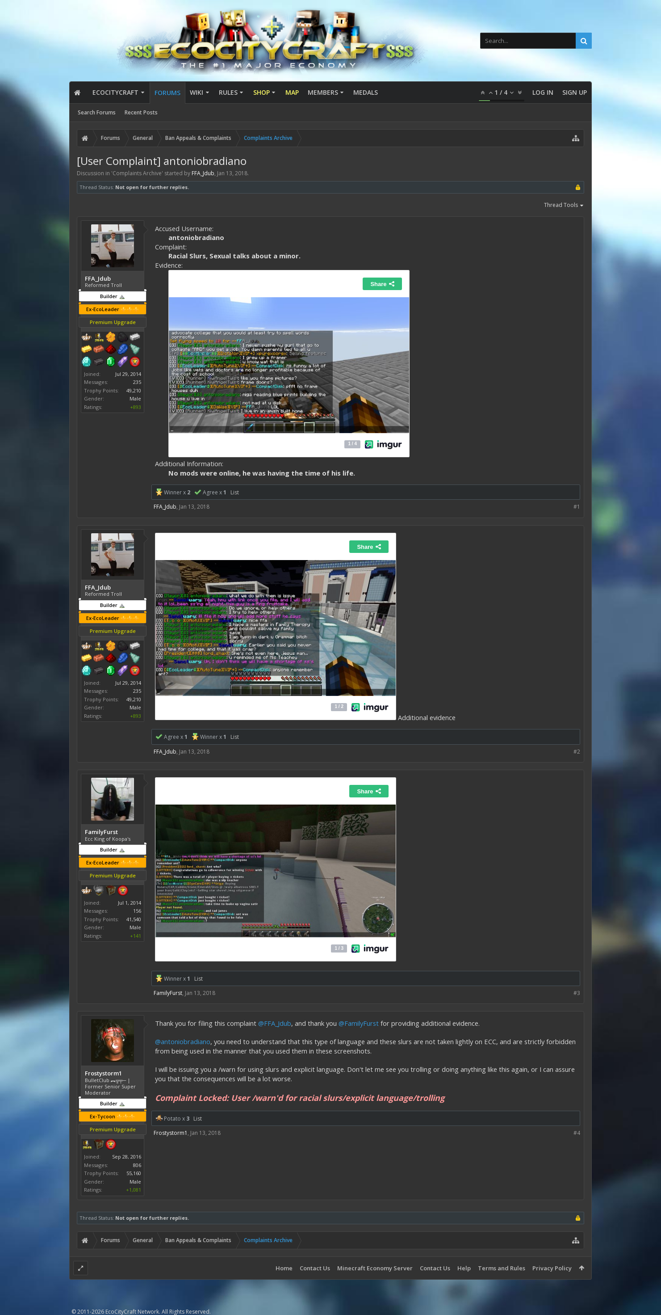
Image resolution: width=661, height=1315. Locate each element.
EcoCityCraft (115, 92)
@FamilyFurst (359, 1023)
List (234, 492)
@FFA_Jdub (274, 1023)
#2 (576, 751)
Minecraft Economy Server (375, 1268)
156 (137, 910)
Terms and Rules (501, 1268)
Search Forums (97, 112)
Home (284, 1268)
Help (464, 1268)
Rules (228, 92)
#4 (576, 1133)
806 (137, 1165)
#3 (576, 993)
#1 (576, 506)
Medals (365, 92)
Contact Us (315, 1268)
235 (137, 382)
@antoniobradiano (182, 1041)
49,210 (133, 390)
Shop (261, 92)
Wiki (196, 92)
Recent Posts (141, 112)
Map (292, 92)
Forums (167, 93)
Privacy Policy (552, 1268)
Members (323, 92)
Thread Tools (564, 205)
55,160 (133, 1173)
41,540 (133, 919)
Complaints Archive (137, 173)
